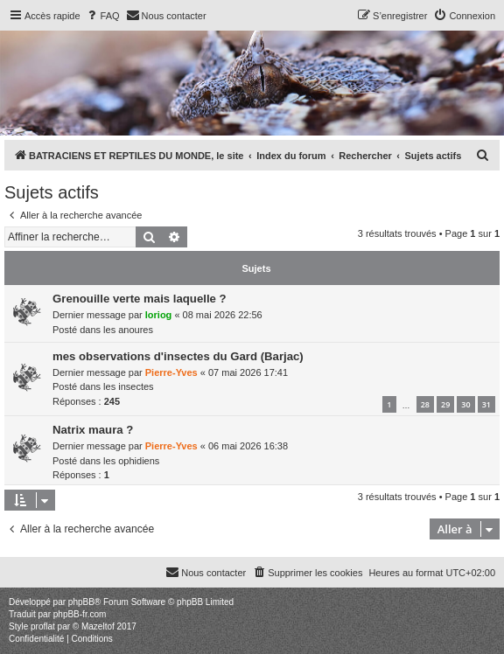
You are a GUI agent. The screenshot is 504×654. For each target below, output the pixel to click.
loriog (158, 315)
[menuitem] (102, 15)
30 (465, 404)
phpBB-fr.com (80, 614)
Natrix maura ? (92, 429)
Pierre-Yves (171, 372)
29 (445, 404)
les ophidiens (131, 461)
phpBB (81, 602)
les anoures (128, 329)
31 (486, 404)
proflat (43, 626)
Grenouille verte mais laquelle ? (139, 298)
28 (425, 404)
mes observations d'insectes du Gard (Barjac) (178, 356)
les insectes (128, 386)
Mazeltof (98, 626)
